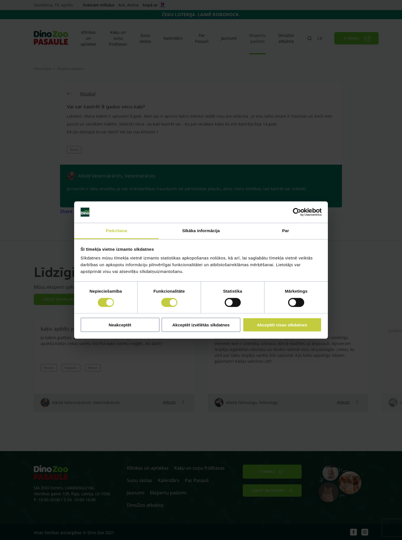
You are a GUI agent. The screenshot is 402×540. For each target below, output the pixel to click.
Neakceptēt (120, 324)
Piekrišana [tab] (116, 230)
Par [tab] (285, 230)
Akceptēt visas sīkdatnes (282, 324)
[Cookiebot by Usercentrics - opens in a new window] (297, 212)
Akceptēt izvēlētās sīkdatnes (200, 324)
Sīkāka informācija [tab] (201, 230)
